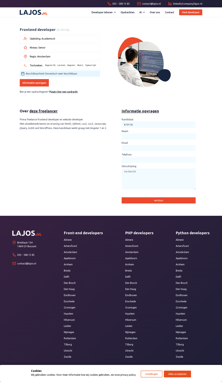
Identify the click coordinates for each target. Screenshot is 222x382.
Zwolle (67, 356)
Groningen (69, 307)
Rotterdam (70, 338)
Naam (125, 131)
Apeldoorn (70, 258)
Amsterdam (70, 252)
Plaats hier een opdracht (63, 91)
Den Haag (69, 289)
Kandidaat (127, 119)
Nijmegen (69, 332)
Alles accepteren (177, 374)
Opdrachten (127, 12)
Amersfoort (70, 246)
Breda (67, 270)
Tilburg (68, 344)
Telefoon (127, 154)
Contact (169, 12)
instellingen (151, 374)
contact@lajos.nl (26, 263)
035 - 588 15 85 (26, 254)
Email (125, 142)
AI (142, 12)
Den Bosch (70, 282)
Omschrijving (129, 166)
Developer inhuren (104, 12)
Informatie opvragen (34, 82)
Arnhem (68, 264)
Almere (68, 239)
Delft (66, 276)
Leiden (67, 326)
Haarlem (68, 313)
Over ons (155, 12)
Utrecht (68, 350)
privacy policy (128, 374)
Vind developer (190, 12)
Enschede (69, 301)
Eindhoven (70, 295)
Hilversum (69, 319)
